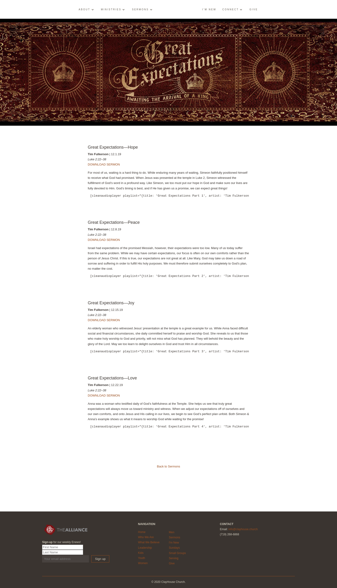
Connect (230, 9)
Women (143, 563)
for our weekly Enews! (61, 542)
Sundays (174, 547)
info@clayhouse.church (243, 529)
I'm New (174, 542)
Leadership (145, 547)
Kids (140, 553)
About (84, 9)
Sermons (140, 9)
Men (171, 532)
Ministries (111, 9)
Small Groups (177, 553)
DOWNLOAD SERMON (104, 164)
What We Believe (149, 542)
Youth (141, 558)
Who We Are (146, 537)
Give (253, 9)
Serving (174, 558)
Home (142, 532)
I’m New (209, 9)
